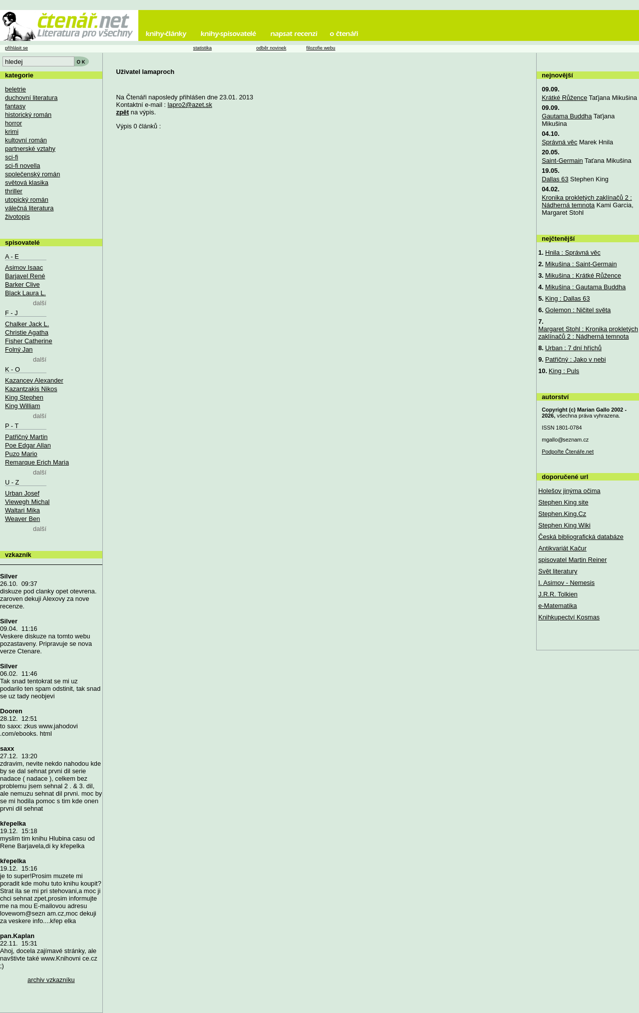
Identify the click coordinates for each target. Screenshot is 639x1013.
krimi (11, 131)
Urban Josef (22, 493)
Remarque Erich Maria (37, 462)
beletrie (15, 89)
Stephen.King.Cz (562, 513)
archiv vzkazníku (51, 980)
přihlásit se (16, 47)
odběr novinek (271, 47)
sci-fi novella (22, 165)
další (39, 303)
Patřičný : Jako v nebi (575, 359)
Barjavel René (25, 276)
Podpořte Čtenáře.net (568, 452)
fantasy (15, 106)
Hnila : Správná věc (573, 252)
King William (22, 406)
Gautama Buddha (567, 116)
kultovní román (26, 140)
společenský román (32, 174)
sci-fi (11, 157)
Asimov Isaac (24, 267)
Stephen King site (563, 502)
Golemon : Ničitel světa (578, 310)
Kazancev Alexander (34, 380)
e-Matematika (557, 605)
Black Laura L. (25, 293)
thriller (13, 191)
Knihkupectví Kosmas (569, 617)
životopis (17, 216)
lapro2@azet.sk (190, 104)
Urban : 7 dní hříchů (573, 348)
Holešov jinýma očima (569, 491)
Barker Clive (22, 284)
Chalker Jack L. (27, 324)
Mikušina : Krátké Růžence (583, 275)
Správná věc (559, 142)
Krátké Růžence (564, 97)
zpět (122, 112)
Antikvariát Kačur (562, 548)
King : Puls (564, 371)
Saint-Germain (562, 160)
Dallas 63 (555, 179)
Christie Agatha (26, 332)
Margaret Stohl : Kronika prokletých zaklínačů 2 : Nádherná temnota (588, 332)
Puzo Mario (21, 454)
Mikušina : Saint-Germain (581, 264)
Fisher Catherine (28, 341)
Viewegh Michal (27, 502)
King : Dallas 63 (567, 298)
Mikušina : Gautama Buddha (585, 287)
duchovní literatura (31, 97)
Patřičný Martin (26, 437)
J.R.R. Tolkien (558, 594)
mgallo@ (565, 440)
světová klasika (26, 182)
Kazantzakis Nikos (31, 389)
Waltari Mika (22, 510)
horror (13, 123)
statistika (202, 47)
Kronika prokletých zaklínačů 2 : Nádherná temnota (587, 201)
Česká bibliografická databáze (581, 536)
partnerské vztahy (30, 148)
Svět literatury (557, 571)
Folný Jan (18, 349)
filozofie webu (320, 47)
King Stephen (24, 397)
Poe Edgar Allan (28, 445)
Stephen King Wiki (564, 525)
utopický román (26, 199)
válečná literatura (29, 208)
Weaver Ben (22, 518)
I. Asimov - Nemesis (566, 582)
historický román (28, 114)
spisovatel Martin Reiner (572, 559)
